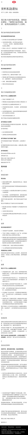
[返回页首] (4, 422)
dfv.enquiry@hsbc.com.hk (8, 153)
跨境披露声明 (18, 433)
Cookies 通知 (5, 45)
